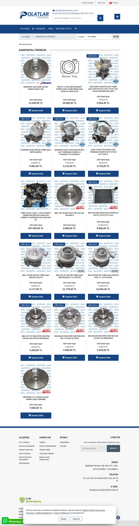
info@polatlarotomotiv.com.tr (104, 490)
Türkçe (113, 3)
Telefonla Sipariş (46, 454)
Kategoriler (38, 28)
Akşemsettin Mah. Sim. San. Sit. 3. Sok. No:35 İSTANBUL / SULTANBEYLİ (101, 467)
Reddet (63, 519)
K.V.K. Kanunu (24, 442)
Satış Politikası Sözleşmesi (25, 458)
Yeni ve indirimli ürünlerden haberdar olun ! (102, 442)
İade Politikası (25, 454)
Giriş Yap (101, 3)
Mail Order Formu (63, 28)
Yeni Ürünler (24, 463)
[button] (81, 36)
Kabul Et (76, 519)
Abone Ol (113, 448)
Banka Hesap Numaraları (44, 458)
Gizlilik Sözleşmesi (26, 446)
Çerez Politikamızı (62, 513)
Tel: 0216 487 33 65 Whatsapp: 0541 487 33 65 (100, 479)
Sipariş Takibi (44, 450)
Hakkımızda (64, 442)
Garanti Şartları (26, 450)
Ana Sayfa (25, 28)
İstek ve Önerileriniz (47, 446)
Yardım (42, 442)
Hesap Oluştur (87, 3)
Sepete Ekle (35, 110)
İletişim (63, 446)
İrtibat (50, 28)
